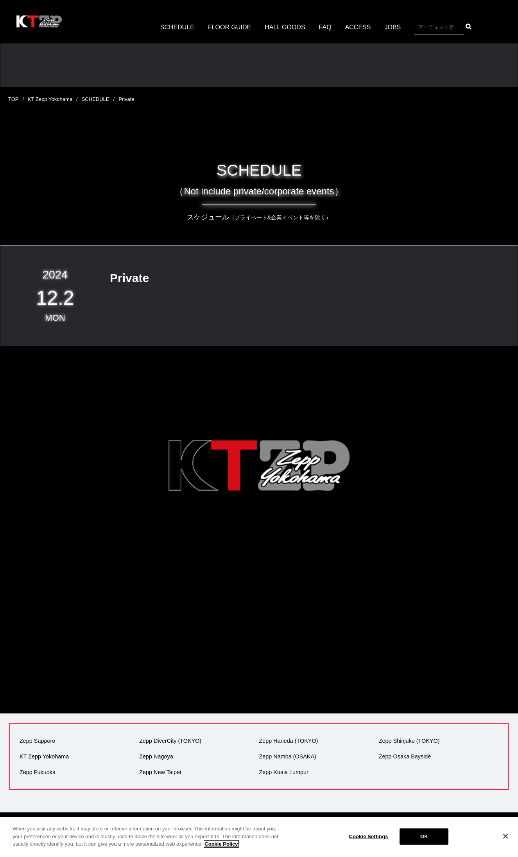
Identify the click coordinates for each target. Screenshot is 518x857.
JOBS (392, 27)
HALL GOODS (285, 27)
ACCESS (358, 27)
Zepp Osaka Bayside (405, 756)
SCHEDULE (177, 27)
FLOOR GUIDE (229, 27)
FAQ (325, 27)
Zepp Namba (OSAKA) (287, 756)
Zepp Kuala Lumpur (283, 772)
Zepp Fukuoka (38, 772)
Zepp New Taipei (160, 772)
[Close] (505, 836)
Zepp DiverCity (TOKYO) (170, 741)
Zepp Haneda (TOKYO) (288, 741)
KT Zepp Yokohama (50, 99)
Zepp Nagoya (156, 756)
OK (424, 836)
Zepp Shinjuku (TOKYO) (409, 741)
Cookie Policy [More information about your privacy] (221, 844)
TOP (13, 99)
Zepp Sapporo (37, 741)
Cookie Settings (368, 836)
